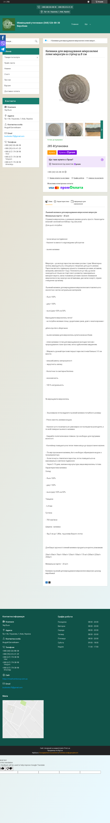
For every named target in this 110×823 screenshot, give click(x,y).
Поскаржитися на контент (48, 753)
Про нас (7, 80)
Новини (7, 69)
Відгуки (7, 86)
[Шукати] (36, 41)
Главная (74, 24)
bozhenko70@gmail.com (14, 136)
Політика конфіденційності (68, 753)
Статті (7, 74)
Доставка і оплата (12, 91)
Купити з (67, 152)
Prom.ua (67, 748)
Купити (52, 152)
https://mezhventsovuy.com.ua (15, 679)
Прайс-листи (9, 63)
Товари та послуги (12, 57)
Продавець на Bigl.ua (55, 750)
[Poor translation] (9, 768)
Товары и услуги (92, 24)
